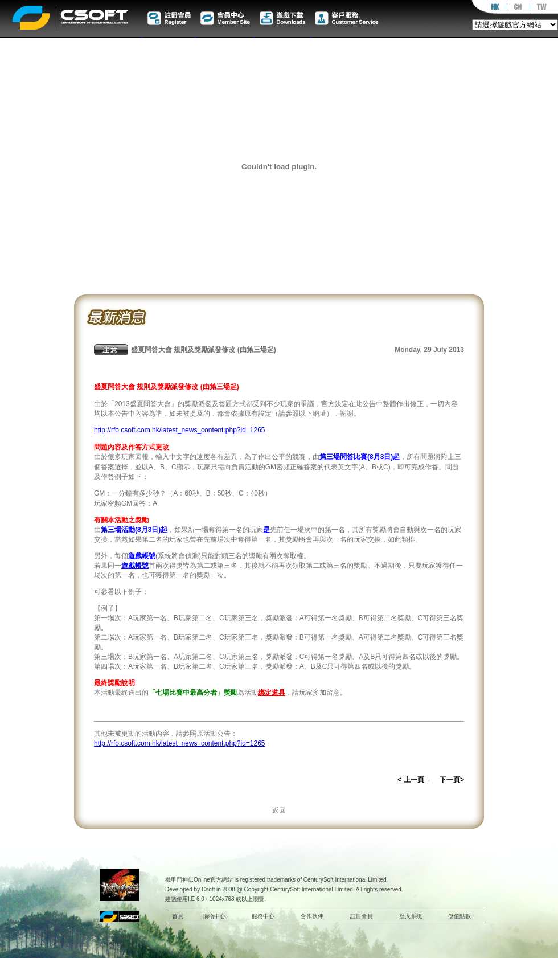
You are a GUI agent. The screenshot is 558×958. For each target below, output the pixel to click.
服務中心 (263, 916)
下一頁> (452, 780)
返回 (279, 810)
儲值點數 (459, 916)
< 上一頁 (410, 780)
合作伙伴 (312, 916)
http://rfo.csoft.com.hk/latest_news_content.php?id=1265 (179, 430)
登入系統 (410, 916)
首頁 (177, 916)
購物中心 (214, 916)
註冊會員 (361, 916)
